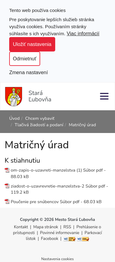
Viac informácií (83, 33)
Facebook (49, 238)
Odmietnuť (24, 58)
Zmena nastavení (28, 72)
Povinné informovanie (59, 233)
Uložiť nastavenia (32, 44)
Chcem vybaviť (39, 118)
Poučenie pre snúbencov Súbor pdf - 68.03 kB (56, 202)
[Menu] (104, 96)
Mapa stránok (45, 227)
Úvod (14, 118)
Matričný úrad (82, 125)
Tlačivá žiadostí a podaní (39, 125)
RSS (67, 227)
